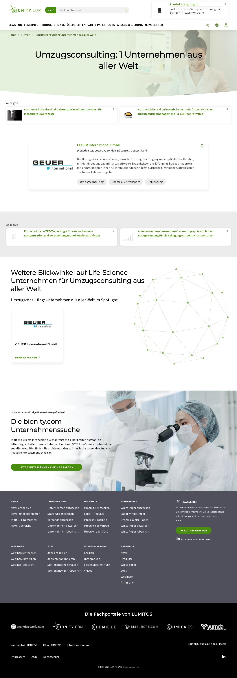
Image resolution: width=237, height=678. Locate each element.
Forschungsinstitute (97, 564)
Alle (49, 10)
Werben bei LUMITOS (24, 645)
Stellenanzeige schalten (62, 564)
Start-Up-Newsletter (24, 520)
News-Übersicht (21, 525)
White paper (128, 564)
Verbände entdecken (60, 520)
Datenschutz (51, 657)
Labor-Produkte (94, 513)
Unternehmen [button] (28, 25)
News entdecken (21, 508)
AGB (34, 657)
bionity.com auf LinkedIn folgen (193, 539)
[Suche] (125, 10)
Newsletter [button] (154, 25)
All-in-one (127, 582)
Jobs (124, 570)
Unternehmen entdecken (63, 508)
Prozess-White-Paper (134, 520)
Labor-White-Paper (133, 513)
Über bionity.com (78, 645)
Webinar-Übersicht (23, 564)
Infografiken (92, 559)
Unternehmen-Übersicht (63, 531)
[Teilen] (207, 25)
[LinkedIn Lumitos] (223, 657)
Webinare (127, 576)
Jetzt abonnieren (193, 530)
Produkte (127, 559)
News (124, 553)
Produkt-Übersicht (96, 531)
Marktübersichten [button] (71, 25)
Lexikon (89, 553)
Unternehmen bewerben (62, 525)
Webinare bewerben (23, 559)
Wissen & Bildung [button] (130, 25)
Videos (88, 570)
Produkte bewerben (96, 525)
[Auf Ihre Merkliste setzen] (202, 146)
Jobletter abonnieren (61, 559)
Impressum (18, 657)
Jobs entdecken (57, 553)
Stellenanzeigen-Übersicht (64, 570)
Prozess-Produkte (95, 520)
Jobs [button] (111, 25)
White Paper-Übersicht (135, 531)
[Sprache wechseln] (216, 25)
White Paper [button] (97, 25)
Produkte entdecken (97, 508)
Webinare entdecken (23, 553)
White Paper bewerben (135, 525)
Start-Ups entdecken (60, 513)
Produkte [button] (48, 25)
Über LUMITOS (52, 645)
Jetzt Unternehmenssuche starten (47, 467)
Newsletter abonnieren (25, 513)
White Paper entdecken (135, 508)
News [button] (12, 25)
